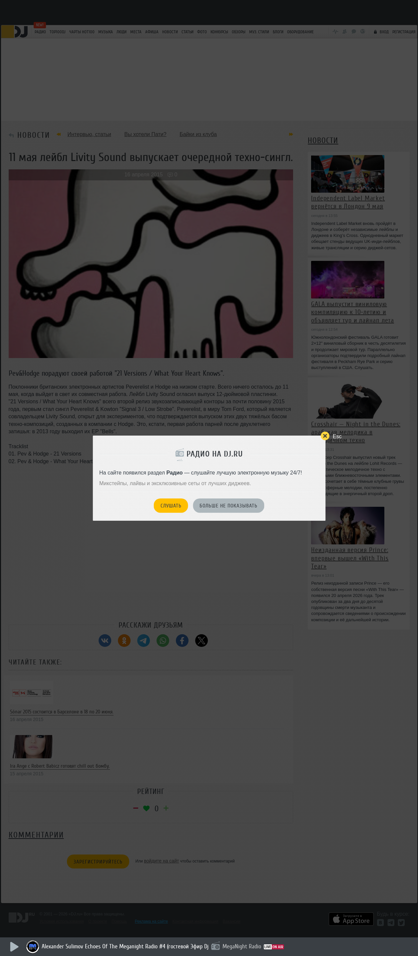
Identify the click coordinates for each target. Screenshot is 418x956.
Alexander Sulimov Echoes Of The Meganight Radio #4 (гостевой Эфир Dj (125, 946)
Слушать (171, 506)
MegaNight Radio (241, 946)
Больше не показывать (228, 506)
